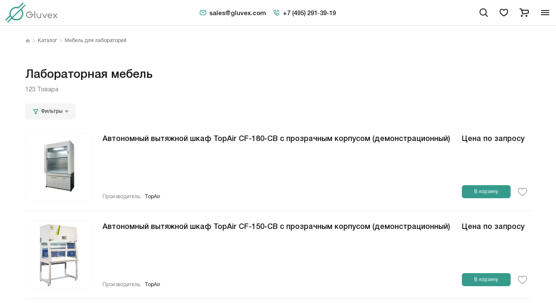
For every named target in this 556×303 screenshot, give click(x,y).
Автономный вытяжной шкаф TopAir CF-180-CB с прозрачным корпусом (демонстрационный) (276, 137)
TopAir (152, 197)
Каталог (47, 40)
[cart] (524, 13)
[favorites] (504, 13)
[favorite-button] (522, 191)
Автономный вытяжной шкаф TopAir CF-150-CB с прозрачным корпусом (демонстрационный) (276, 225)
